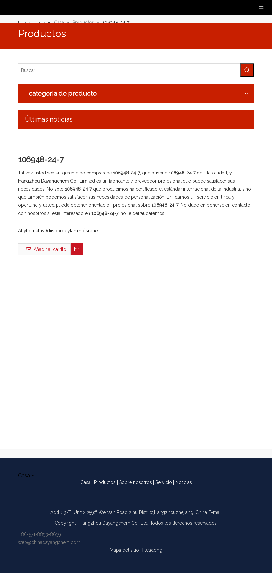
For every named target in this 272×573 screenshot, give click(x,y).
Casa (85, 482)
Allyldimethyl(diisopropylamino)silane (58, 230)
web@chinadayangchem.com (49, 542)
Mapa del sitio (124, 550)
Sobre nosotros (135, 482)
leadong (153, 550)
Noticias (183, 482)
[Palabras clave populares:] (247, 70)
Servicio (163, 482)
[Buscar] (129, 70)
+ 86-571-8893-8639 (39, 534)
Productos (105, 482)
